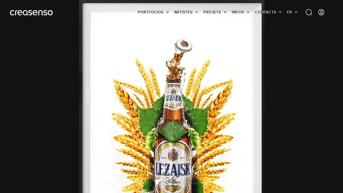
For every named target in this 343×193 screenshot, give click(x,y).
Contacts (265, 12)
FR (289, 12)
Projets (212, 12)
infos (238, 12)
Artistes (183, 12)
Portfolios (150, 12)
